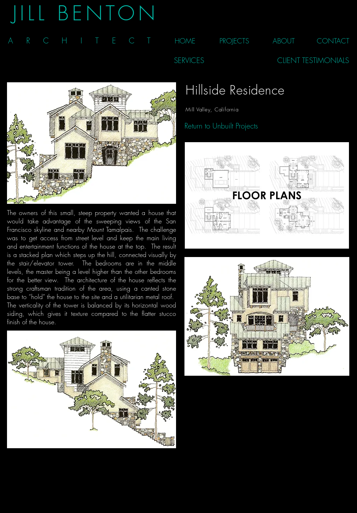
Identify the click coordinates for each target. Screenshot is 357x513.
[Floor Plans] (266, 195)
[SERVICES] (188, 60)
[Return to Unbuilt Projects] (221, 126)
